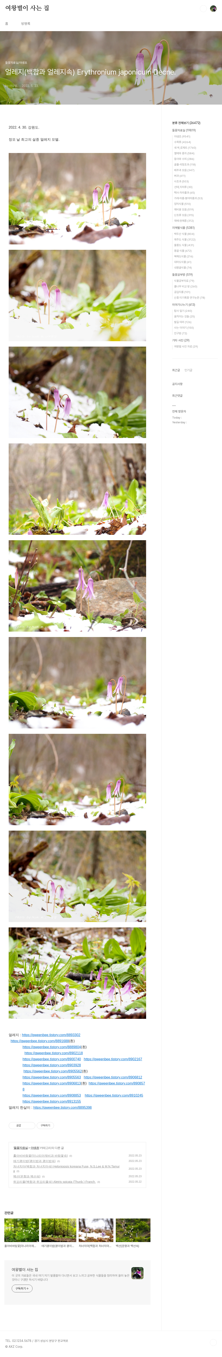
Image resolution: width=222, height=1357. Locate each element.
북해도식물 (183, 256)
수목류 (182, 142)
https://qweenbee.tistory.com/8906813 (52, 1083)
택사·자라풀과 (184, 192)
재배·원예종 (184, 220)
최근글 (176, 370)
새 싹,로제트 (185, 147)
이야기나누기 (183, 304)
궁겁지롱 (182, 292)
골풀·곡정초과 (185, 164)
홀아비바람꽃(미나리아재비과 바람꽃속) (40, 1155)
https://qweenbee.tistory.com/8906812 (113, 1077)
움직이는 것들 (184, 316)
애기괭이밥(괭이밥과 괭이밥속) (34, 1161)
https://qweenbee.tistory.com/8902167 (113, 1059)
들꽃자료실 (21, 1148)
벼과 (180, 175)
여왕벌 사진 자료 (186, 346)
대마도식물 (182, 262)
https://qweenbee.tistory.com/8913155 (52, 1101)
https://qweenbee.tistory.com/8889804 (52, 1047)
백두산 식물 (184, 234)
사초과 (181, 181)
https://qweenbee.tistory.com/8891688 (40, 1041)
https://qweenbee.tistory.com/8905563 (52, 1077)
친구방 (180, 333)
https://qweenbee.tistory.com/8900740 (52, 1059)
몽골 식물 (183, 250)
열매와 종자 (184, 153)
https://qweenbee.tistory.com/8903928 (52, 1065)
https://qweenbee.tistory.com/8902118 (53, 1053)
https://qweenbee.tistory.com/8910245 (114, 1095)
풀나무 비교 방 (185, 286)
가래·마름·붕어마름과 (188, 198)
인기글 (188, 370)
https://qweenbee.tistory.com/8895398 (62, 1107)
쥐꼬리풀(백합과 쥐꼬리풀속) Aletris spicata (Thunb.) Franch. (54, 1181)
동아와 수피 (184, 159)
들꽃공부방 (182, 274)
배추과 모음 (184, 170)
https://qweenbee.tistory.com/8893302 (51, 1035)
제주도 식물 (185, 239)
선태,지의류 (183, 187)
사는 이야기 (184, 327)
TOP (213, 1342)
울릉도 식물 (184, 245)
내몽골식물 (183, 267)
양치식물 (182, 203)
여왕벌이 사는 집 (27, 8)
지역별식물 (183, 227)
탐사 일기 (183, 310)
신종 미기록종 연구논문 (189, 297)
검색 (203, 8)
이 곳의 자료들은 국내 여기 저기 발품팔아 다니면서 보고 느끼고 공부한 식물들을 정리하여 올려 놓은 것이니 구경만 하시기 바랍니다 (70, 1277)
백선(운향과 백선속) (26, 1176)
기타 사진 (180, 340)
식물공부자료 (184, 280)
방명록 (25, 24)
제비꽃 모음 (184, 209)
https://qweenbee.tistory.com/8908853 (52, 1095)
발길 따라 (182, 322)
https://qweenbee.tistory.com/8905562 (52, 1071)
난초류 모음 (184, 215)
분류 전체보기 (186, 123)
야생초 (35, 1148)
